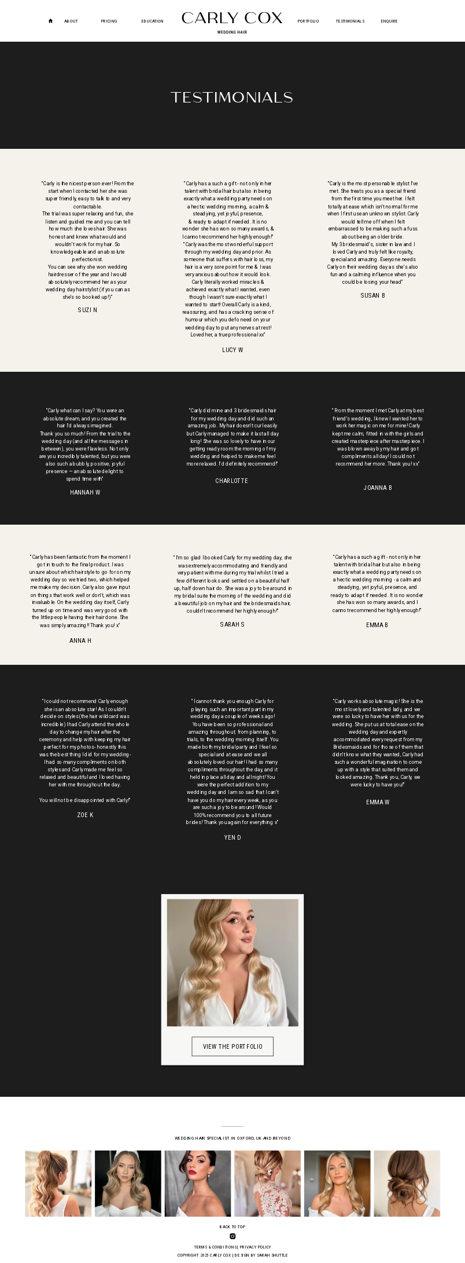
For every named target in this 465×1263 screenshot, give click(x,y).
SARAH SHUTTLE (272, 1255)
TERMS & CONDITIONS (215, 1247)
